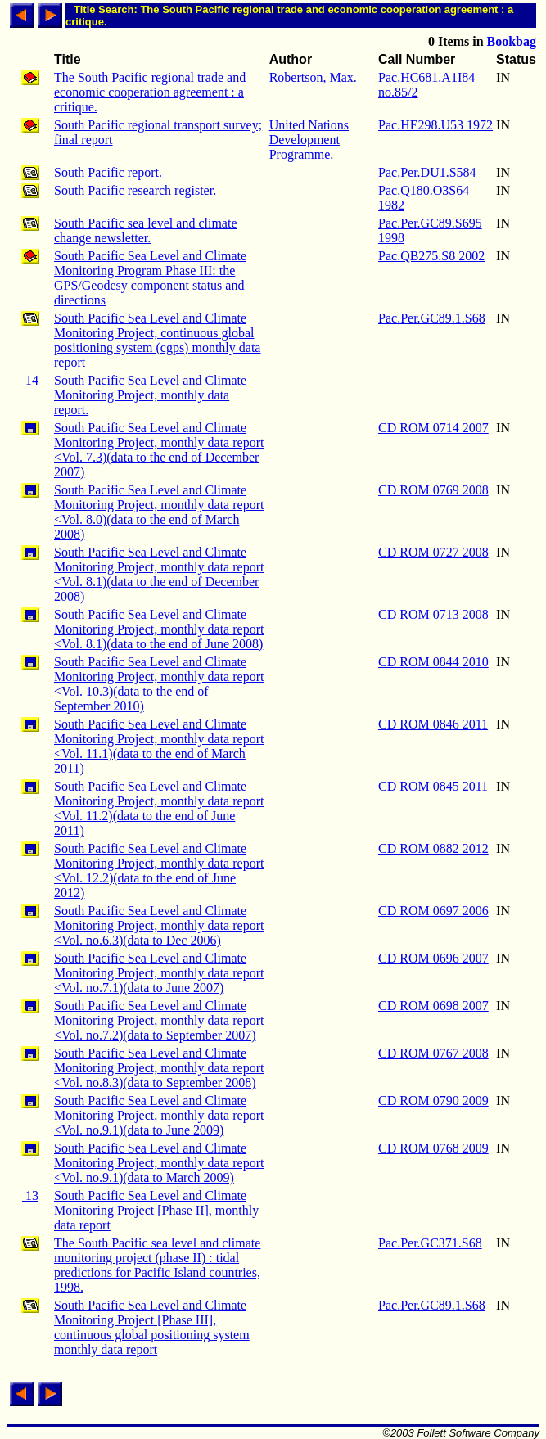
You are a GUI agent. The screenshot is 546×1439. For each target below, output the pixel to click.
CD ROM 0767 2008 (433, 1053)
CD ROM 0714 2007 (433, 428)
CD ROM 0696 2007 (433, 958)
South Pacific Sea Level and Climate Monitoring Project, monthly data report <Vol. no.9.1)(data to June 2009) (159, 1115)
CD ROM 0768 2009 (433, 1148)
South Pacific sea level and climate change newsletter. (145, 230)
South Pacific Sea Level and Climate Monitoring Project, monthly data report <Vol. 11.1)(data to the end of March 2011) (159, 746)
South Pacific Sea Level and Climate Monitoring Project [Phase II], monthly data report (156, 1210)
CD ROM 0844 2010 (433, 662)
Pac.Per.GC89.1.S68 (431, 318)
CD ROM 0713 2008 (433, 614)
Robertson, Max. (313, 77)
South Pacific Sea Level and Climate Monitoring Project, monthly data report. (150, 395)
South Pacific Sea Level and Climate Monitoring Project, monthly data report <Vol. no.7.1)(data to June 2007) (159, 973)
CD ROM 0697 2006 (433, 911)
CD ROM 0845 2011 (433, 786)
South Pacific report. (108, 172)
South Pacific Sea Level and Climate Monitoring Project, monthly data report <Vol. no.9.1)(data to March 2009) (159, 1162)
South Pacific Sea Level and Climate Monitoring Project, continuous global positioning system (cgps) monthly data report (157, 340)
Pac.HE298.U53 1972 (435, 125)
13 (30, 1195)
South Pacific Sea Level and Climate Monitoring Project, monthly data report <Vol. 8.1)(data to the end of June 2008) (159, 629)
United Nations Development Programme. (309, 139)
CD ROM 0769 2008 (433, 490)
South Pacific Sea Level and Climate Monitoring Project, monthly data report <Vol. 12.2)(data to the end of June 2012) (159, 870)
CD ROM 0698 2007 (433, 1006)
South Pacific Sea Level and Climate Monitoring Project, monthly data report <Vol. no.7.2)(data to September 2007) (159, 1020)
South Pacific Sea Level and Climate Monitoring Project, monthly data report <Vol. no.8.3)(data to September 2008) (159, 1067)
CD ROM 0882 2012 (433, 848)
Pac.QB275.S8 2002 (431, 256)
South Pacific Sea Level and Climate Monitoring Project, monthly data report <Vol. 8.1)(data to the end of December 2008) (159, 574)
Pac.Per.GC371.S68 (430, 1243)
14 (30, 380)
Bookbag (511, 41)
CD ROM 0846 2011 (433, 724)
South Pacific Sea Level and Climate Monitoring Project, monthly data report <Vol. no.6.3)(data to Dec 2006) (159, 925)
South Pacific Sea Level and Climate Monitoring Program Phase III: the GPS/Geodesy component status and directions (150, 278)
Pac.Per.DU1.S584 (427, 172)
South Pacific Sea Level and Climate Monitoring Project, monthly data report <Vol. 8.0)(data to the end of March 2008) (159, 512)
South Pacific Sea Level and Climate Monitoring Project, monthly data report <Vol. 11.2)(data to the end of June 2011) (159, 808)
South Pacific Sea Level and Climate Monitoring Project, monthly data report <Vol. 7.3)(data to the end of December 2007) (159, 450)
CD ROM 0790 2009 (433, 1100)
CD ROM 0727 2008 (433, 552)
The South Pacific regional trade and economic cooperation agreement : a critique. (150, 92)
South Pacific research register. (135, 190)
